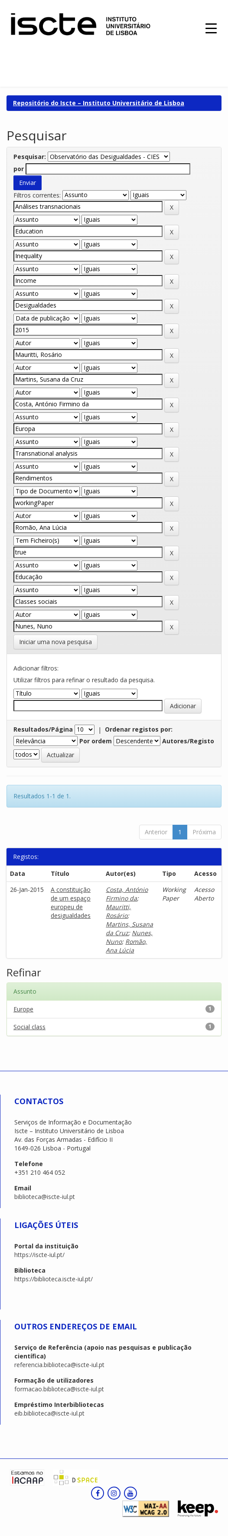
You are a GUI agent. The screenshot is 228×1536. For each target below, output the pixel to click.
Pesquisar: (29, 156)
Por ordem (95, 741)
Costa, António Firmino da (127, 893)
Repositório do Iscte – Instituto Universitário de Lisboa (98, 103)
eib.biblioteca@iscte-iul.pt (49, 1413)
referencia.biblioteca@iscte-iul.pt (59, 1365)
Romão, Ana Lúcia (126, 945)
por (18, 169)
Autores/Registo (188, 741)
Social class (29, 1027)
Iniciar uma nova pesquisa (55, 642)
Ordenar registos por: (139, 729)
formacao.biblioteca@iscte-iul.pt (59, 1389)
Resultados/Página (43, 729)
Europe (23, 1009)
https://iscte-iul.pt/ (39, 1255)
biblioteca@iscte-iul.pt (44, 1197)
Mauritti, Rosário (118, 911)
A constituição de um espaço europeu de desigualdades (71, 902)
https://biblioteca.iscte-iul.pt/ (53, 1279)
